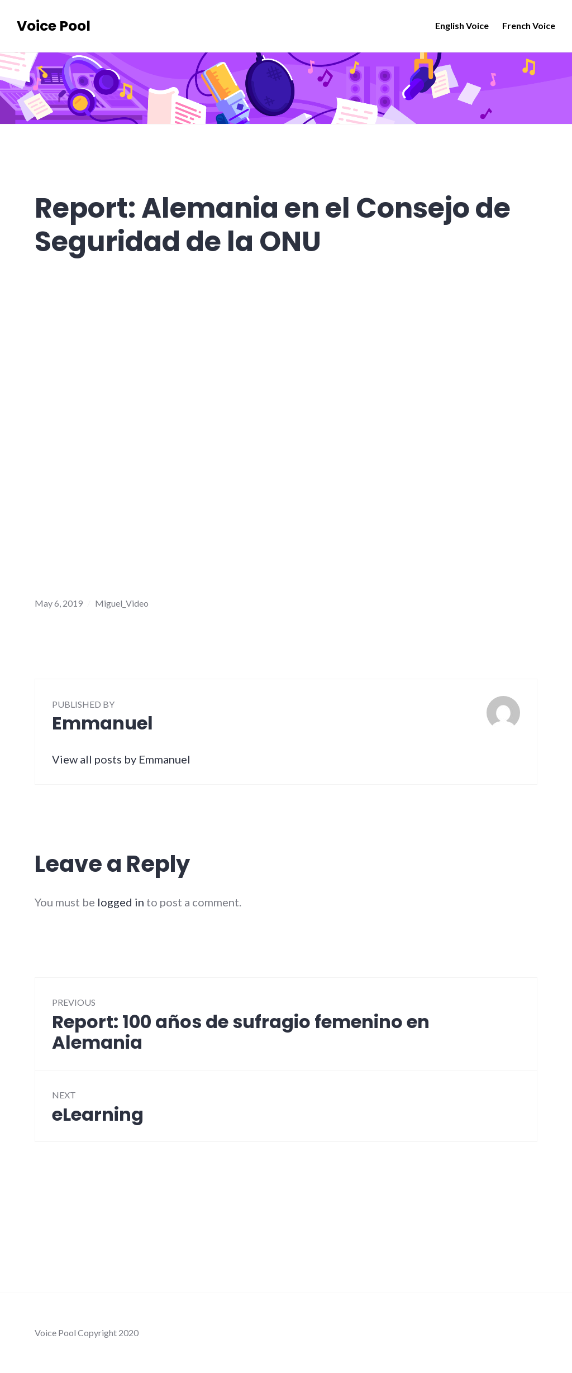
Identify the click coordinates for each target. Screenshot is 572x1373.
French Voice (528, 25)
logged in (120, 902)
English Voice (462, 25)
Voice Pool (53, 26)
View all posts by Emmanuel (121, 759)
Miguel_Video (122, 603)
